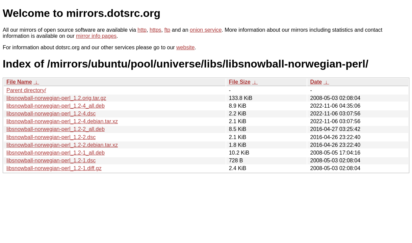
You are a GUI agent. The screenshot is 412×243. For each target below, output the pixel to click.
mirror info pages (96, 36)
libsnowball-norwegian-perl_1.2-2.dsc (51, 137)
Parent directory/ (26, 90)
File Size (240, 82)
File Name (19, 82)
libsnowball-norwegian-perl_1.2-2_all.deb (55, 129)
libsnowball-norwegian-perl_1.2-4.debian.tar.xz (62, 121)
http (142, 30)
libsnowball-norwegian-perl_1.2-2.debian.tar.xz (62, 145)
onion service (206, 30)
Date (316, 82)
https (155, 30)
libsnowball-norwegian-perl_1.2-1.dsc (51, 160)
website (185, 47)
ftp (167, 30)
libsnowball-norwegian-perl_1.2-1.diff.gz (54, 168)
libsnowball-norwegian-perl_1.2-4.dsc (51, 113)
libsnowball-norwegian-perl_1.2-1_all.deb (55, 153)
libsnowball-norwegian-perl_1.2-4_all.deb (55, 106)
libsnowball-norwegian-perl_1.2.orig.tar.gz (56, 98)
